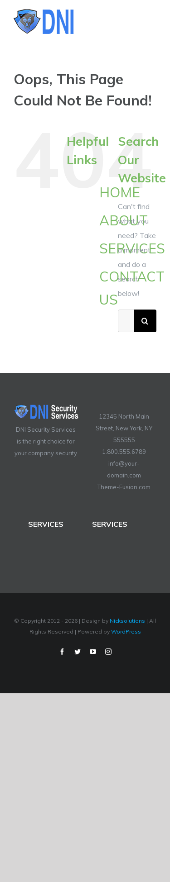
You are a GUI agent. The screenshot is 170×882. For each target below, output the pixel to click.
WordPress (126, 631)
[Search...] (126, 321)
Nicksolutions (127, 620)
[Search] (145, 321)
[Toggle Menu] (150, 21)
